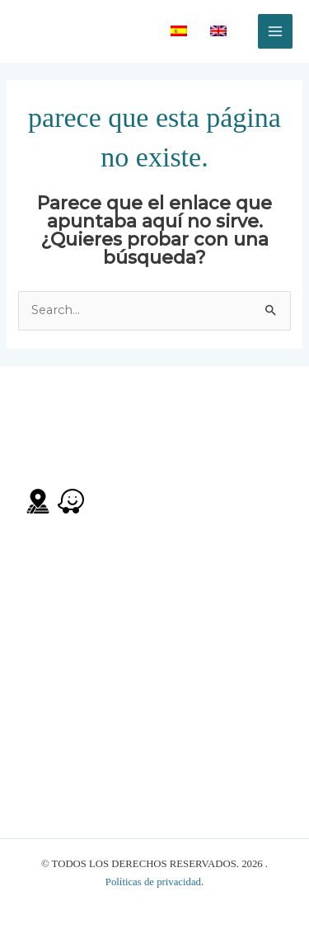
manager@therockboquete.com (112, 696)
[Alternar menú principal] (275, 31)
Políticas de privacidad (153, 882)
